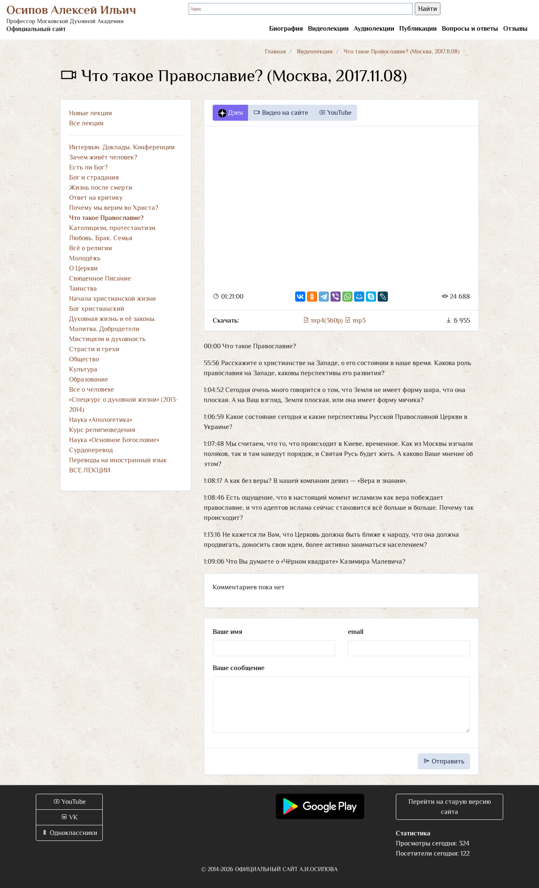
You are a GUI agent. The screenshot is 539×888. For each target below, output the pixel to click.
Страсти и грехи (94, 349)
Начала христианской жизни (112, 298)
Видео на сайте (280, 113)
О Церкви (83, 268)
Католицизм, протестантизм (112, 228)
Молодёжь (85, 258)
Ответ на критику (96, 197)
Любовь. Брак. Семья (100, 238)
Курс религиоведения (102, 430)
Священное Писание (100, 278)
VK (69, 817)
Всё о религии (90, 248)
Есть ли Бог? (88, 167)
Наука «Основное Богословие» (114, 440)
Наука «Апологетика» (100, 420)
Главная (275, 51)
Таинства (83, 288)
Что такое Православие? (106, 218)
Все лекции (86, 123)
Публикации (418, 28)
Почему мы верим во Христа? (113, 208)
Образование (88, 379)
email (355, 632)
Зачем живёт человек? (103, 157)
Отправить (443, 761)
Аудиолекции (374, 28)
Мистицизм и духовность (107, 339)
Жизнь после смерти (100, 187)
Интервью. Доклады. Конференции (122, 147)
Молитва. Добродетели (104, 329)
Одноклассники (69, 833)
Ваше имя (227, 632)
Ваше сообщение (238, 668)
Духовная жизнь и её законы (112, 319)
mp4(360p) (323, 320)
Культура (83, 369)
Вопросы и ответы (470, 28)
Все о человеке (91, 389)
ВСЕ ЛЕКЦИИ (89, 470)
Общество (84, 359)
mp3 (355, 320)
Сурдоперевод (91, 450)
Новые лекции (90, 113)
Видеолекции (328, 28)
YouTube (335, 113)
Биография (286, 28)
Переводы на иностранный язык (118, 460)
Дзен (230, 113)
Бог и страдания (94, 177)
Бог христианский (96, 309)
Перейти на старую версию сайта (449, 807)
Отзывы (515, 28)
